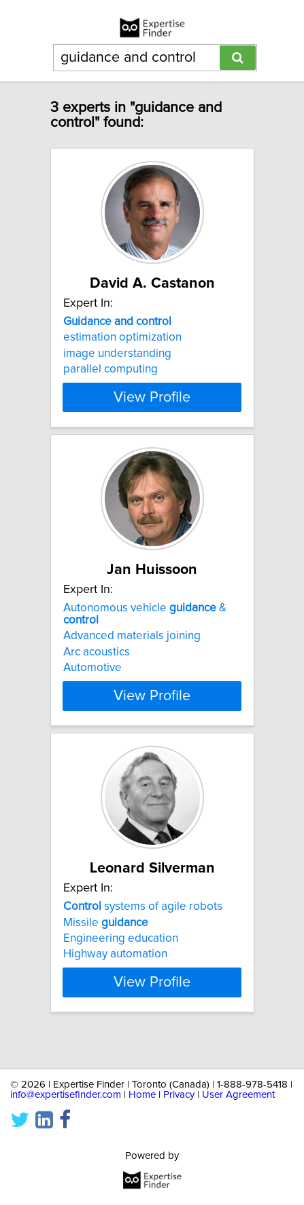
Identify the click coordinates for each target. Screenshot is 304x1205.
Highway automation (115, 966)
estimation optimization (122, 337)
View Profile (152, 409)
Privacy (179, 1095)
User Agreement (238, 1095)
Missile (105, 934)
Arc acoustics (96, 664)
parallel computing (110, 369)
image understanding (117, 353)
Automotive (92, 680)
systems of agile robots (142, 919)
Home (142, 1095)
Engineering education (120, 950)
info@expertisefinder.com (65, 1095)
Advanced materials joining (132, 648)
